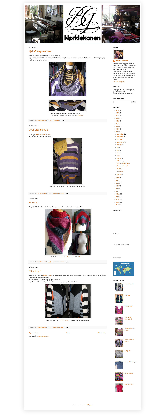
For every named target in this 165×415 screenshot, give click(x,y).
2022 (117, 121)
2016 (117, 181)
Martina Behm (66, 257)
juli (118, 147)
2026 (117, 110)
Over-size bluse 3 (38, 129)
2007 (117, 205)
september (120, 142)
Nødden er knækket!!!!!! (128, 318)
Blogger (89, 405)
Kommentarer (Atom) (43, 336)
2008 (117, 202)
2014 (117, 186)
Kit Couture (47, 275)
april (118, 155)
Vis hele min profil (118, 82)
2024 (117, 115)
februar (119, 161)
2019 (117, 129)
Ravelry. (80, 115)
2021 (117, 123)
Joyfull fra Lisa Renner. (43, 134)
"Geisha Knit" (129, 306)
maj (118, 153)
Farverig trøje (129, 373)
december (120, 134)
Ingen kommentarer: (58, 193)
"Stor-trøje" (35, 271)
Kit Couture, (64, 320)
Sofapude (127, 351)
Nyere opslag (33, 333)
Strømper (127, 295)
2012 (117, 191)
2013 (117, 189)
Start (67, 333)
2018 (117, 131)
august (119, 145)
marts (119, 158)
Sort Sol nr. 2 (128, 284)
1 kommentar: (56, 120)
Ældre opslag (102, 333)
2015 (117, 183)
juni (118, 150)
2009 (117, 199)
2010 (117, 197)
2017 (117, 178)
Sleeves (33, 202)
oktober (119, 139)
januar (119, 174)
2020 (117, 126)
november (120, 137)
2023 (117, 118)
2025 (117, 113)
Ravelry (81, 257)
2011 (117, 194)
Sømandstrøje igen (130, 362)
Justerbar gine (129, 384)
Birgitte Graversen (122, 61)
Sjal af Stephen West (40, 51)
